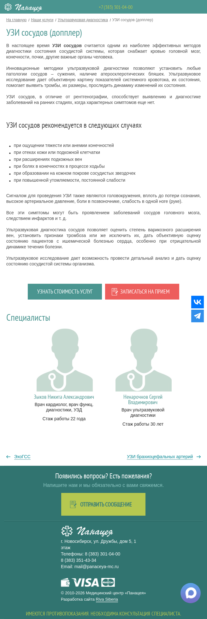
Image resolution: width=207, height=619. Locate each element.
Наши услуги (42, 20)
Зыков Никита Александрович (64, 396)
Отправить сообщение (106, 504)
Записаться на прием (144, 291)
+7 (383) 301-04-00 (116, 7)
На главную (16, 20)
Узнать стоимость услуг (64, 291)
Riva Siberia (107, 599)
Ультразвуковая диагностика (83, 20)
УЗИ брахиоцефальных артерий (160, 456)
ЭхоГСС (22, 456)
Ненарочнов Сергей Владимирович (143, 399)
